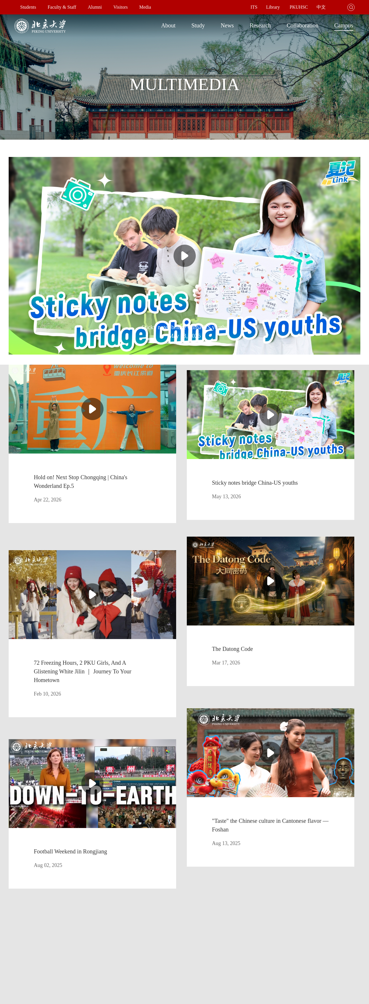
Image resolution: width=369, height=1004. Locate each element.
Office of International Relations (167, 944)
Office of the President (159, 934)
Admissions (50, 944)
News (227, 25)
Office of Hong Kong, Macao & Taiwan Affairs (179, 954)
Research (260, 25)
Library (59, 934)
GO (262, 881)
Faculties (88, 934)
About (168, 25)
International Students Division (43, 954)
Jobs (171, 964)
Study (198, 25)
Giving (146, 964)
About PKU (27, 934)
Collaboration (302, 25)
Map (21, 944)
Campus (343, 25)
